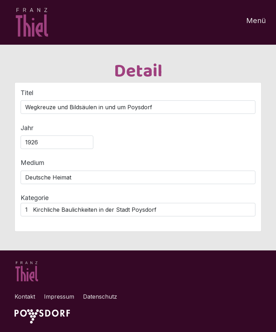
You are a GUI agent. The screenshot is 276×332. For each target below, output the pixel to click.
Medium (32, 162)
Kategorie (35, 197)
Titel (27, 92)
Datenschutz (100, 296)
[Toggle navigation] (251, 22)
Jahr (27, 128)
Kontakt (25, 296)
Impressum (59, 296)
